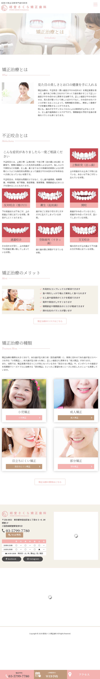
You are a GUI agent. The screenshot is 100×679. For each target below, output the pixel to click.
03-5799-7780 (18, 530)
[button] (50, 321)
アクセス (84, 674)
